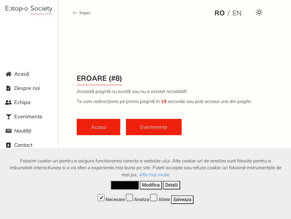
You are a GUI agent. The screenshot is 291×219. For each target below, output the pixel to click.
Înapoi (81, 13)
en (237, 13)
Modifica (151, 185)
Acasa (98, 127)
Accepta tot (124, 185)
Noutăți (22, 130)
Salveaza (182, 199)
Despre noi (27, 88)
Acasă (21, 74)
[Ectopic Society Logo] (29, 10)
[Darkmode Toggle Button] (259, 12)
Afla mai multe (154, 174)
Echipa (22, 102)
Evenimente (28, 116)
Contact (23, 145)
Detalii (171, 185)
